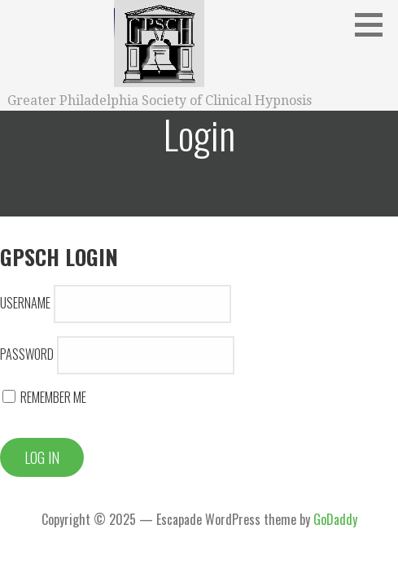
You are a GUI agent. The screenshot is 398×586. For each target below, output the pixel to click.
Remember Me (44, 397)
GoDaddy (335, 519)
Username (25, 303)
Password (27, 354)
